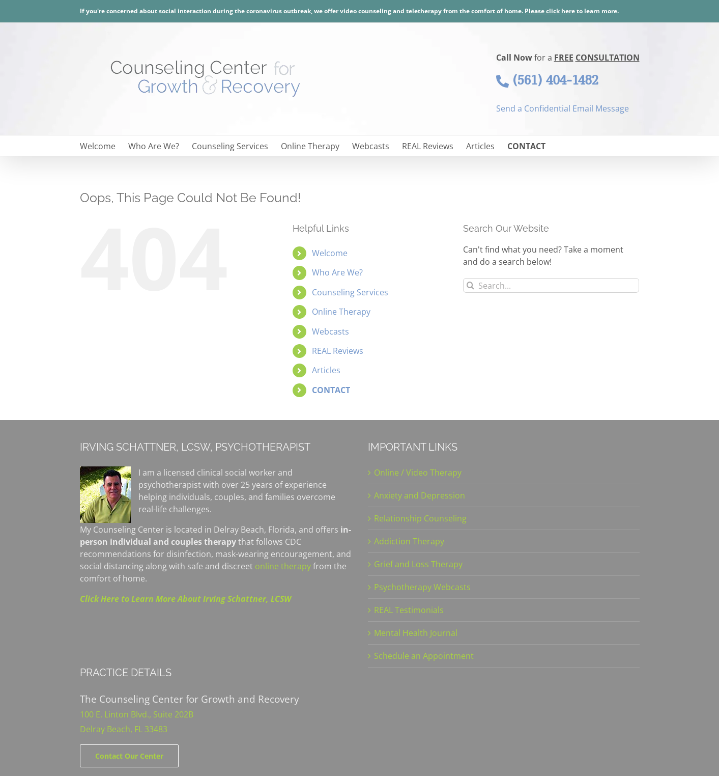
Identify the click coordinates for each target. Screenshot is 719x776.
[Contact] (129, 755)
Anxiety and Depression (419, 495)
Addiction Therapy (409, 541)
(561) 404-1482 (547, 80)
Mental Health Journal (415, 633)
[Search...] (551, 285)
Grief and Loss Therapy (418, 564)
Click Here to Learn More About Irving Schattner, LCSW (185, 598)
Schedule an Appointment (424, 655)
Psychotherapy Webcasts (422, 587)
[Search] (470, 285)
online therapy (283, 566)
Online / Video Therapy (418, 472)
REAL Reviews (337, 350)
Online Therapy (341, 311)
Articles (326, 370)
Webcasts (330, 331)
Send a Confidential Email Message (562, 108)
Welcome (330, 253)
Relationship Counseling (420, 518)
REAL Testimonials (409, 610)
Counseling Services (350, 292)
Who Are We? (337, 272)
